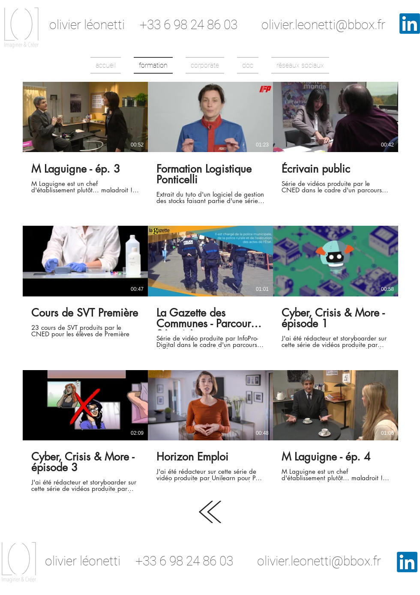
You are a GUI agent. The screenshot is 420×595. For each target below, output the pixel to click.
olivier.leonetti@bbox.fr (323, 24)
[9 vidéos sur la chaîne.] (210, 287)
